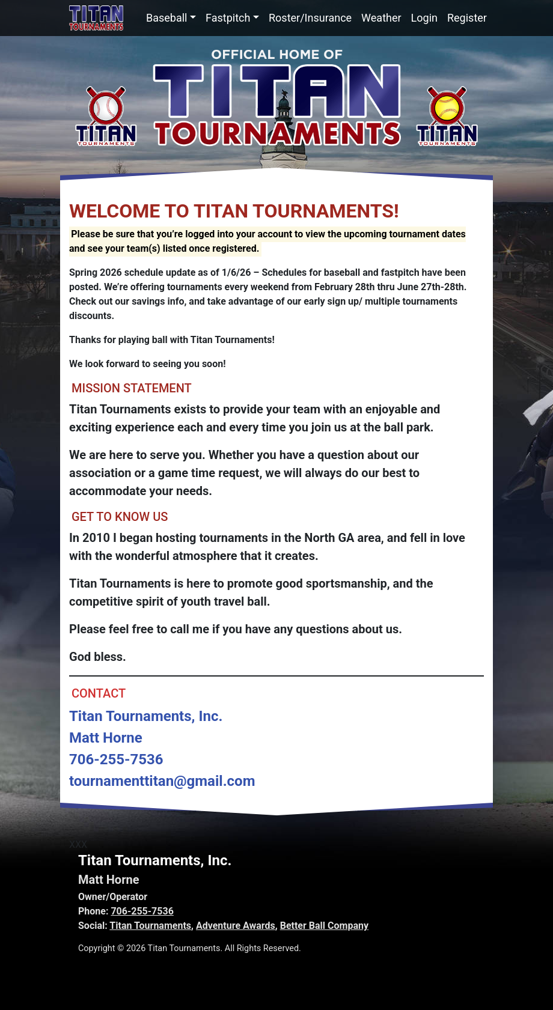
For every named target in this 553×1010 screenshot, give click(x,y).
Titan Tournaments (150, 925)
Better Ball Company (324, 925)
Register (467, 17)
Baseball (167, 17)
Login (424, 17)
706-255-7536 (142, 911)
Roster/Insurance (310, 17)
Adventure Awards (235, 925)
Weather (381, 17)
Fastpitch (228, 17)
